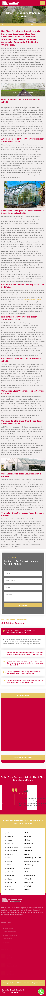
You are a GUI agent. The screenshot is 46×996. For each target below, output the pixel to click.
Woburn (27, 889)
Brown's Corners (12, 850)
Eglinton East (11, 872)
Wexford (28, 886)
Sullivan (27, 872)
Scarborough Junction (32, 861)
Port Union (28, 850)
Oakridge (28, 847)
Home (3, 25)
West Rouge (29, 882)
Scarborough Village (31, 865)
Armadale (10, 836)
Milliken (27, 840)
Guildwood (10, 879)
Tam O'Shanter (30, 875)
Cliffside (9, 25)
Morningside (29, 843)
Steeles (27, 868)
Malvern (27, 833)
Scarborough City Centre (33, 858)
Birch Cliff (10, 843)
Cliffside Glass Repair (23, 983)
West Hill (28, 879)
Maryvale (28, 836)
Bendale (9, 840)
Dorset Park (10, 868)
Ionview (9, 886)
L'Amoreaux (10, 889)
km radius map (23, 724)
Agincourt (10, 833)
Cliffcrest (9, 861)
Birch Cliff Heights (12, 847)
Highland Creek (11, 882)
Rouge (27, 854)
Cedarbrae (10, 854)
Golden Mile (10, 875)
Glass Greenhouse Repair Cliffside (25, 25)
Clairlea (9, 858)
